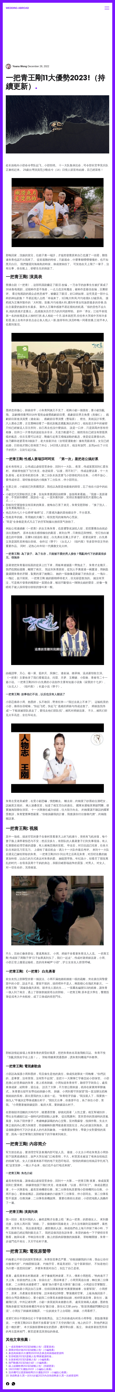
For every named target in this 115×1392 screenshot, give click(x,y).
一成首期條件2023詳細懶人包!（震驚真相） (32, 1346)
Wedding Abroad (17, 8)
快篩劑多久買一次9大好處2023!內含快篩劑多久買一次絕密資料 (44, 1375)
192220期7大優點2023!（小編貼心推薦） (31, 1369)
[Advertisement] (57, 36)
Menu (107, 8)
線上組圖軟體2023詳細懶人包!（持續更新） (32, 1366)
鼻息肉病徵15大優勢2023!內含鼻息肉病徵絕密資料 (36, 1353)
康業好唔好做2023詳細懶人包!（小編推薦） (32, 1350)
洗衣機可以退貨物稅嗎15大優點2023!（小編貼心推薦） (39, 1372)
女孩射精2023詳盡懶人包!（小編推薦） (30, 1359)
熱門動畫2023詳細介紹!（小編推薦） (29, 1362)
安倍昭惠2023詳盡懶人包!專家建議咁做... (31, 1356)
